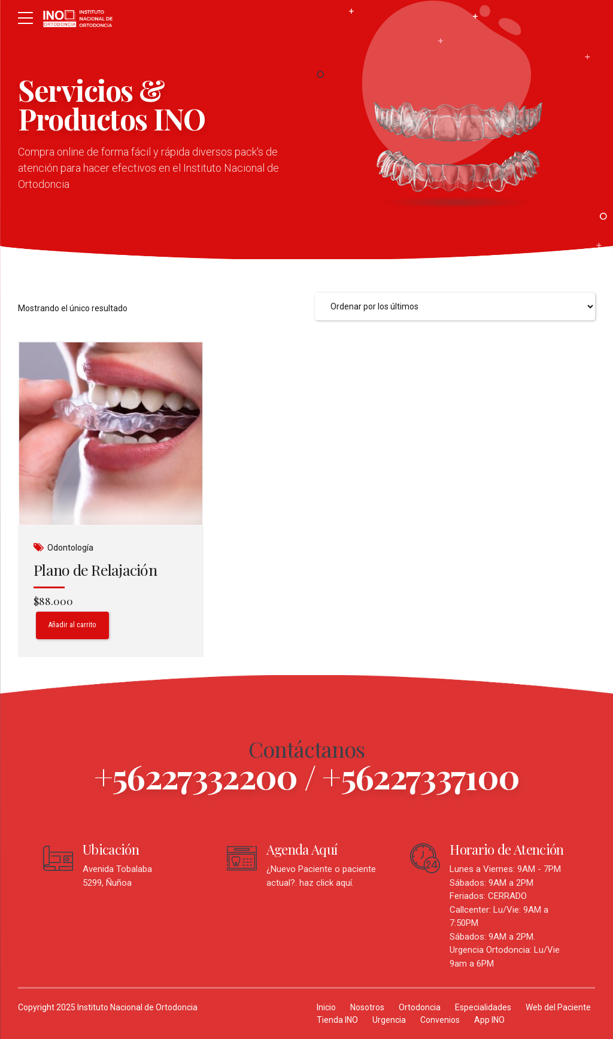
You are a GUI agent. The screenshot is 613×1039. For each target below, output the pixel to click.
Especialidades (483, 1007)
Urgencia (389, 1020)
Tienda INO (337, 1020)
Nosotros (367, 1007)
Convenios (440, 1020)
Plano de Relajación (95, 569)
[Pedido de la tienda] (455, 306)
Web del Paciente (558, 1007)
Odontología (70, 547)
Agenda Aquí (302, 849)
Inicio (326, 1007)
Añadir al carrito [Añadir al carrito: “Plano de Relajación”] (73, 625)
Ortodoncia (420, 1007)
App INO (489, 1020)
